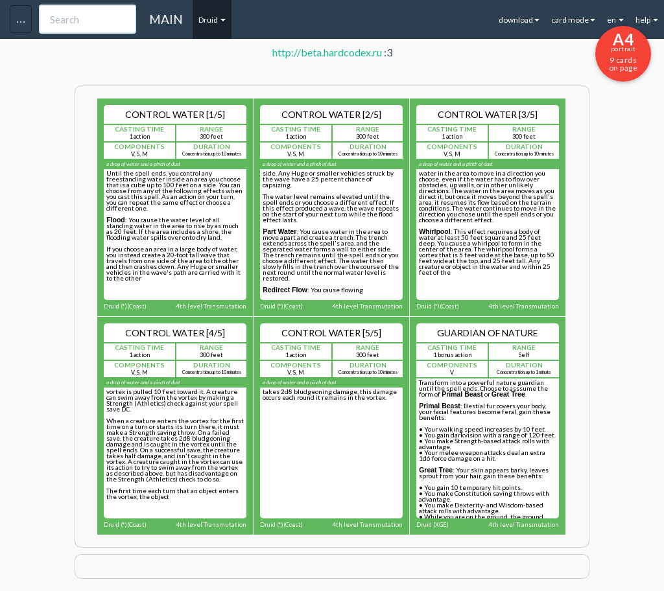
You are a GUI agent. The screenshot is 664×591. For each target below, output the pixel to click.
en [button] (615, 20)
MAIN (166, 19)
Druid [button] (212, 20)
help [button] (646, 20)
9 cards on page (623, 51)
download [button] (519, 20)
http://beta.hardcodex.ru (327, 52)
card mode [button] (573, 20)
